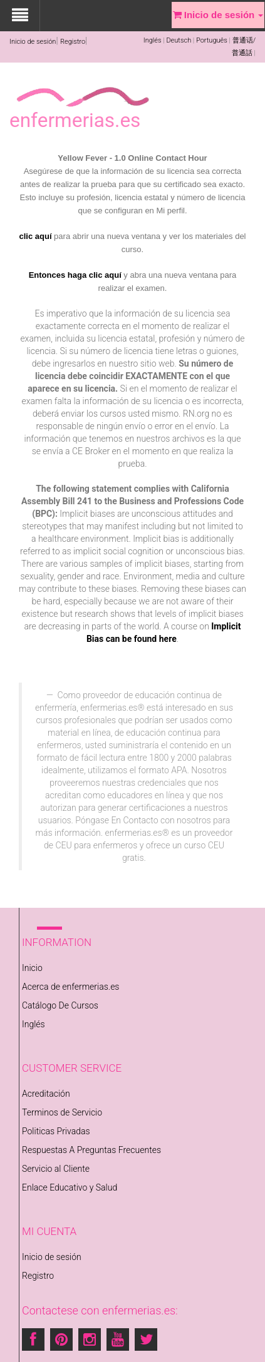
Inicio (32, 968)
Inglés (152, 40)
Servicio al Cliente (56, 1169)
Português (211, 40)
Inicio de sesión (32, 42)
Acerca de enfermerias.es (70, 987)
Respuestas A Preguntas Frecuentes (91, 1150)
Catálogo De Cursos (60, 1005)
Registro (72, 42)
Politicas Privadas (56, 1131)
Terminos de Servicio (62, 1112)
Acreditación (46, 1094)
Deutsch (178, 40)
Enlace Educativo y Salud (69, 1187)
